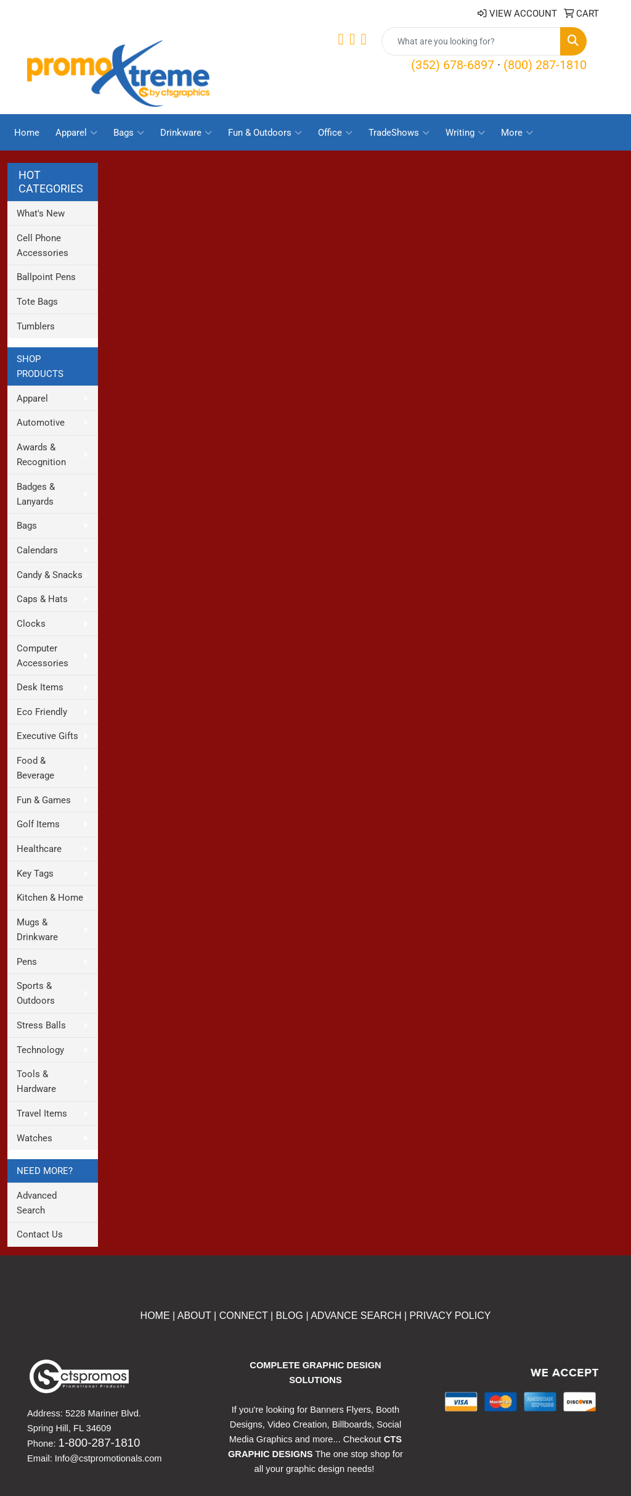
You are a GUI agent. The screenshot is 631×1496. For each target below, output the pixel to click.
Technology (40, 1050)
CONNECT (243, 1315)
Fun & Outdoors (265, 132)
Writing (465, 132)
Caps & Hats (42, 599)
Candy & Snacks (50, 575)
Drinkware (186, 132)
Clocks (31, 623)
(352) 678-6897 (452, 64)
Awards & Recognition (41, 455)
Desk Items (40, 687)
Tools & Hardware (36, 1081)
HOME (155, 1315)
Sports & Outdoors (36, 993)
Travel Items (42, 1113)
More (517, 132)
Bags (128, 132)
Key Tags (35, 873)
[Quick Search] (471, 41)
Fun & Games (44, 800)
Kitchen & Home (50, 897)
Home (26, 132)
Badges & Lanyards (36, 494)
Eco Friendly (42, 711)
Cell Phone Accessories (42, 245)
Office (335, 132)
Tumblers (36, 326)
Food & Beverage (35, 768)
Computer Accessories (42, 656)
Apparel (76, 132)
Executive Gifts (47, 736)
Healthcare (39, 848)
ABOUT (193, 1315)
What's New (41, 213)
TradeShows (398, 132)
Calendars (37, 550)
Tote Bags (37, 301)
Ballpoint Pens (46, 277)
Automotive (41, 422)
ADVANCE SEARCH (356, 1315)
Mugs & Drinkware (37, 930)
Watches (34, 1138)
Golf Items (38, 824)
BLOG (289, 1315)
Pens (27, 961)
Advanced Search (37, 1203)
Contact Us (40, 1234)
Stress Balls (41, 1025)
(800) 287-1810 (545, 64)
